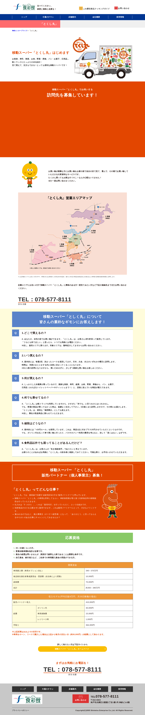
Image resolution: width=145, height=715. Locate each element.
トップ (24, 17)
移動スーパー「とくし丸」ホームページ (72, 649)
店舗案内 (72, 17)
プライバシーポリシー (20, 710)
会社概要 (96, 17)
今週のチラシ (48, 17)
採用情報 (120, 17)
